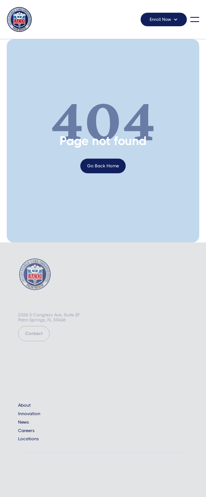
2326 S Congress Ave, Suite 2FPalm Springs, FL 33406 (49, 318)
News (23, 422)
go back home (103, 165)
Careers (26, 430)
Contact (34, 334)
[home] (19, 19)
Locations (28, 438)
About (24, 405)
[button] (164, 19)
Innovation (29, 413)
